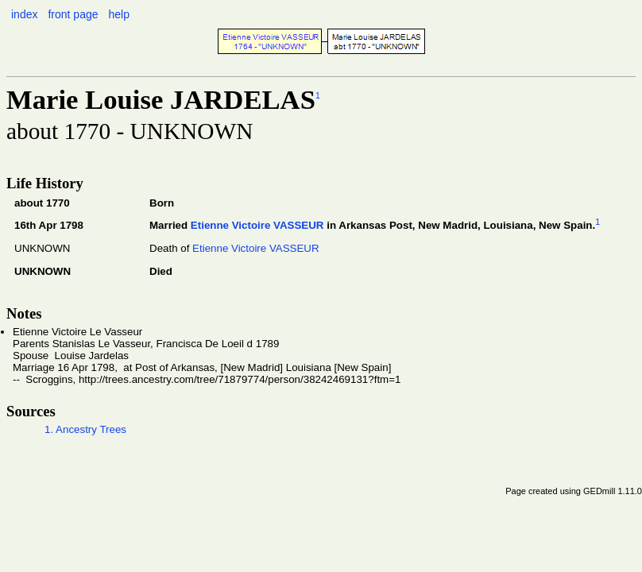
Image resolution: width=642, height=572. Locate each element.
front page (73, 14)
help (118, 14)
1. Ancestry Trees (85, 429)
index (24, 14)
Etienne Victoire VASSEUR (257, 226)
